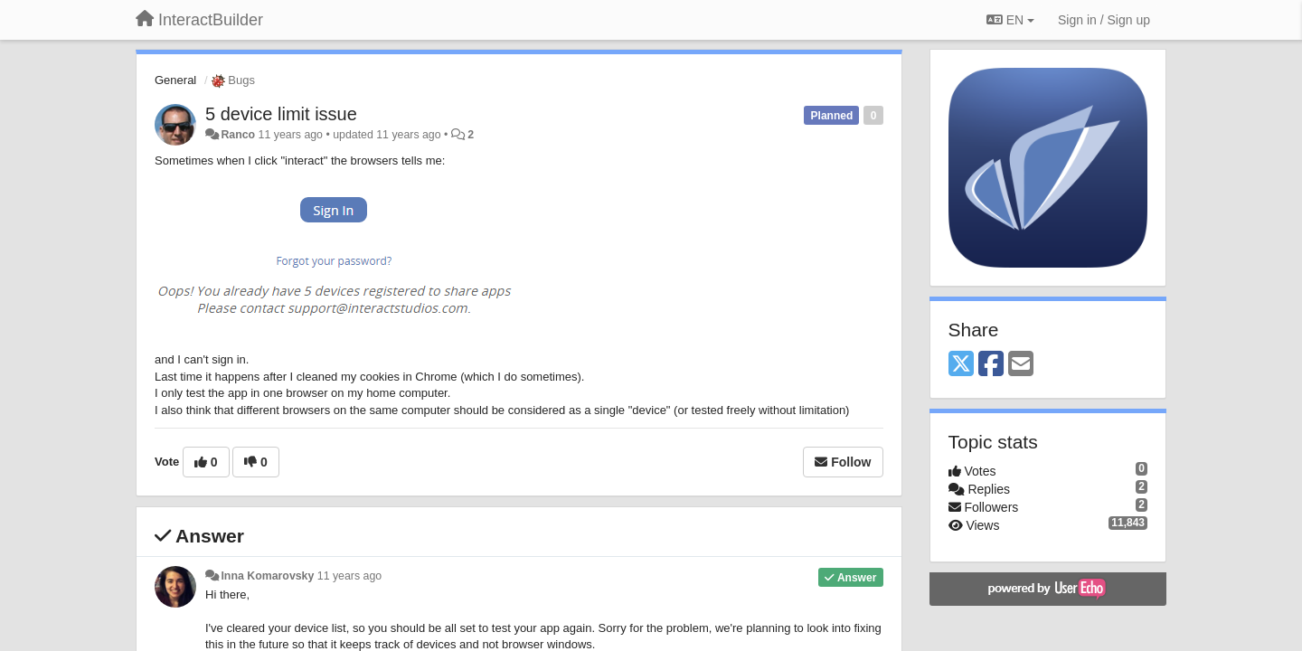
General (175, 80)
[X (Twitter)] (961, 365)
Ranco (238, 134)
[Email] (1020, 365)
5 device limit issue (281, 114)
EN (1010, 20)
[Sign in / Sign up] (1104, 20)
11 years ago (349, 576)
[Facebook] (991, 365)
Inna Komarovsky (267, 576)
